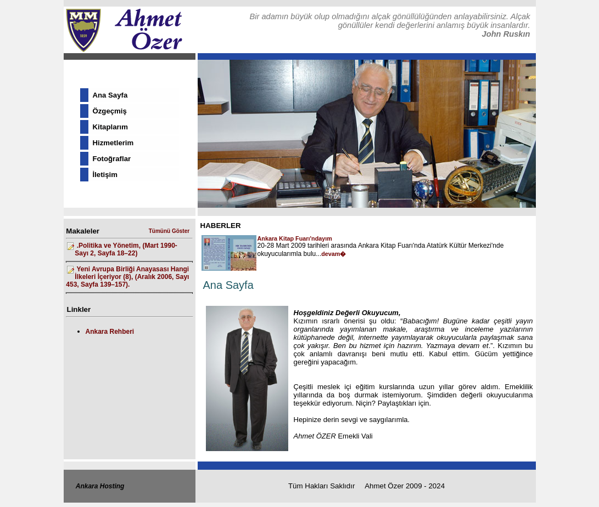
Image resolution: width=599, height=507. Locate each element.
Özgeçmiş (110, 111)
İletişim (105, 174)
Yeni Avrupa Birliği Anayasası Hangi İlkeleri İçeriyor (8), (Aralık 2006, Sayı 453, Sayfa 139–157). (127, 276)
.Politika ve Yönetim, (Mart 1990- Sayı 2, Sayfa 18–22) (126, 249)
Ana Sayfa (110, 95)
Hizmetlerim (113, 143)
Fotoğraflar (112, 159)
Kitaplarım (110, 127)
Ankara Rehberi (110, 331)
